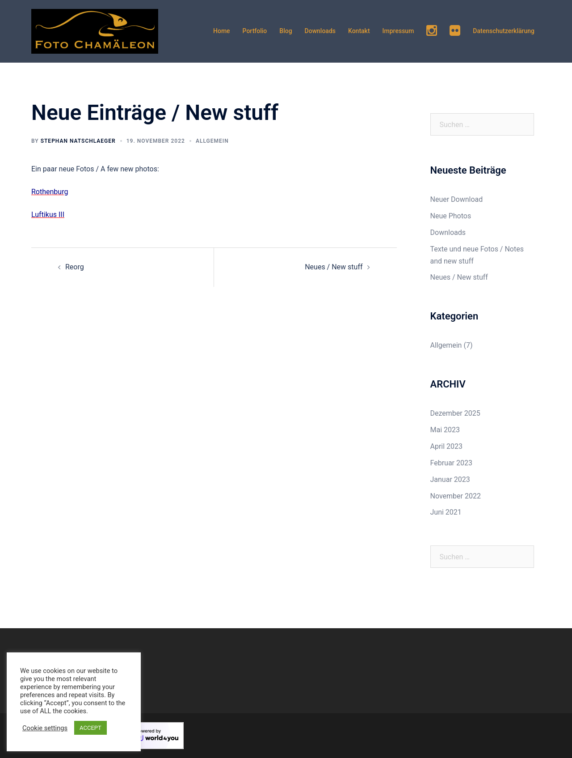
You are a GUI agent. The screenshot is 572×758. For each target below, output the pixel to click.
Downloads (320, 30)
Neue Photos (450, 216)
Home (221, 30)
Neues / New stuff (333, 267)
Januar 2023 (450, 479)
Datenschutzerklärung (503, 30)
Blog (285, 30)
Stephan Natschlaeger (78, 141)
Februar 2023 (451, 463)
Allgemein (212, 141)
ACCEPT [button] (90, 727)
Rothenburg (49, 191)
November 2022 (455, 496)
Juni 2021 (446, 512)
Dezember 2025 (455, 413)
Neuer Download (456, 199)
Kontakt (359, 30)
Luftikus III (47, 214)
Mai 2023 (445, 430)
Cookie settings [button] (44, 728)
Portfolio (255, 30)
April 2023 (446, 446)
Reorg (74, 267)
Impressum (398, 30)
